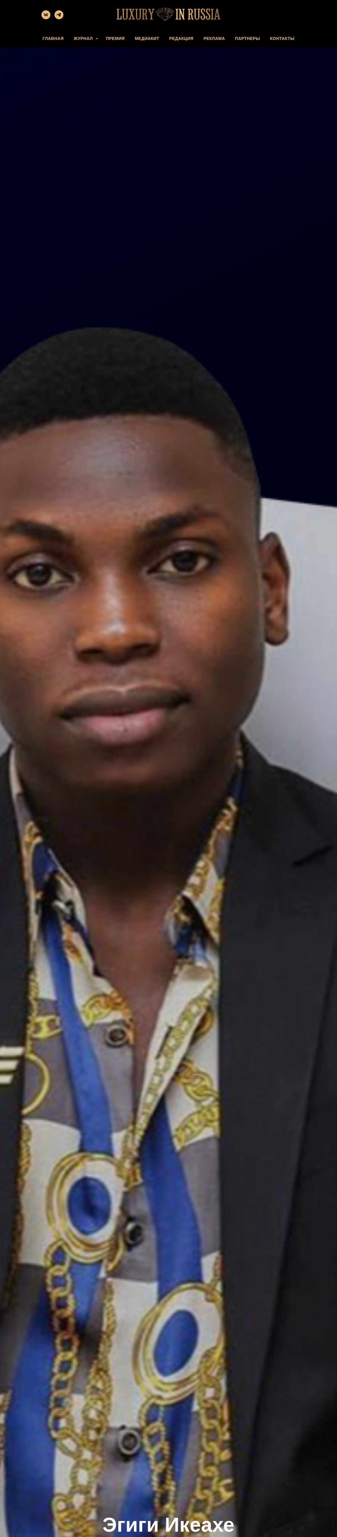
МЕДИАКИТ (147, 38)
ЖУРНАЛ (84, 38)
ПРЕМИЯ (115, 38)
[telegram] (58, 17)
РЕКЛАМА (214, 38)
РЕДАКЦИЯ (181, 38)
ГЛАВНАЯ (53, 38)
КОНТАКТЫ (282, 38)
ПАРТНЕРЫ (247, 38)
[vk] (45, 17)
